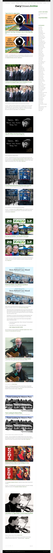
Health (40, 57)
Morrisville (40, 77)
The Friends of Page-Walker (23, 307)
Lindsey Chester (22, 135)
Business (40, 35)
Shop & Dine (41, 96)
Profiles (40, 66)
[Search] (47, 3)
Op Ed (40, 91)
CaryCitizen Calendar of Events (12, 482)
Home (40, 60)
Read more (20, 57)
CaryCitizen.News (43, 17)
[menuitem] (8, 3)
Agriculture (40, 44)
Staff (25, 34)
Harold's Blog (41, 88)
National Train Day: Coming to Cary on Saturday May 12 (19, 32)
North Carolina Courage (43, 104)
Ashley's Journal (41, 84)
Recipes (40, 53)
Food (17, 83)
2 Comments (11, 135)
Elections (40, 79)
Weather (40, 71)
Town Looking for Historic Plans (13, 413)
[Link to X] (45, 1)
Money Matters (41, 61)
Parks (39, 64)
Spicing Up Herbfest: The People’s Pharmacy (16, 236)
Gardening (20, 237)
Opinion (40, 83)
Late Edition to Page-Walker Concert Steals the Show (19, 513)
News (18, 360)
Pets (39, 65)
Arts (15, 135)
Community (12, 83)
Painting (40, 32)
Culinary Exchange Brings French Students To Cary (18, 82)
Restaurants (41, 70)
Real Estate (41, 68)
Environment (41, 47)
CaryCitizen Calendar (18, 486)
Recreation (40, 69)
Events (18, 34)
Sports (40, 97)
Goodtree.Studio (23, 551)
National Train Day (10, 57)
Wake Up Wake (19, 209)
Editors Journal (41, 87)
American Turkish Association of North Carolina (21, 158)
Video (39, 110)
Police (40, 82)
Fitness (40, 101)
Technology (40, 41)
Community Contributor (22, 83)
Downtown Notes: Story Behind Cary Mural (16, 284)
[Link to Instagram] (48, 1)
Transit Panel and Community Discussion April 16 (18, 185)
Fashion (40, 51)
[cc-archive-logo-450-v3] (26, 6)
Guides (40, 75)
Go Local (40, 56)
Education (40, 46)
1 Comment (11, 34)
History (18, 286)
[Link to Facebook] (47, 1)
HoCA (40, 39)
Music (16, 360)
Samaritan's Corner (42, 92)
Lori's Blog (40, 89)
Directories (40, 73)
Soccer (40, 109)
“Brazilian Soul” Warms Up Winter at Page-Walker (18, 358)
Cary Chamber (41, 37)
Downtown (15, 34)
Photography (41, 33)
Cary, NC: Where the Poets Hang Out (14, 134)
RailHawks (40, 107)
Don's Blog (40, 86)
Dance (40, 28)
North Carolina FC (42, 106)
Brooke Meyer (14, 384)
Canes (40, 100)
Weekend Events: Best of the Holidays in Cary (17, 463)
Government (41, 80)
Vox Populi (40, 93)
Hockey (40, 102)
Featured (17, 135)
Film (39, 29)
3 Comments (12, 414)
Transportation (22, 34)
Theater (40, 34)
